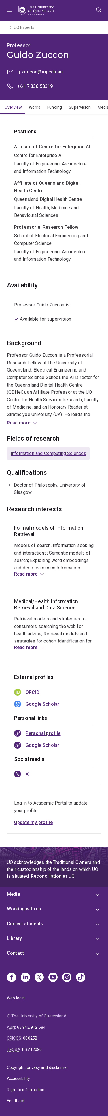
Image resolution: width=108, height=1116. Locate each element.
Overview (13, 107)
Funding (54, 107)
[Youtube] (53, 978)
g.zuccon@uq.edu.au (40, 72)
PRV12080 (32, 1049)
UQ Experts (24, 27)
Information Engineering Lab (38, 422)
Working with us (24, 909)
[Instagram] (66, 978)
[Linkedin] (25, 978)
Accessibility (18, 1078)
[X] (39, 978)
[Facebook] (11, 978)
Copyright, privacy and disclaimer (37, 1067)
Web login (16, 998)
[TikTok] (80, 978)
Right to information (25, 1089)
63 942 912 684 (31, 1027)
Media (13, 894)
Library (14, 938)
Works (34, 107)
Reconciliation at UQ (53, 876)
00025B (30, 1038)
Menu (9, 10)
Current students (25, 923)
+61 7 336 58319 (35, 86)
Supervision (80, 107)
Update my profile (33, 822)
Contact (15, 953)
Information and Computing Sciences (48, 453)
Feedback (16, 1100)
